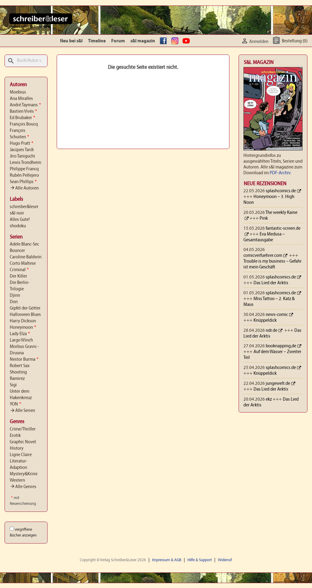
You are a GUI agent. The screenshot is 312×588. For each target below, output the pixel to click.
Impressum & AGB (166, 560)
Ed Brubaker (22, 117)
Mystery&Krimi (23, 474)
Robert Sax (20, 365)
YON (15, 404)
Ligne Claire (21, 454)
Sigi (13, 385)
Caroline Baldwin (25, 257)
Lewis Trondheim (25, 162)
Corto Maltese (23, 263)
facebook (164, 41)
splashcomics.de (281, 191)
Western (17, 480)
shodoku (18, 226)
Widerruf (225, 560)
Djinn (15, 295)
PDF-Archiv (280, 173)
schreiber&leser (24, 206)
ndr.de (271, 330)
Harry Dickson (23, 321)
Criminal (19, 269)
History (16, 448)
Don (14, 301)
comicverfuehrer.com (262, 255)
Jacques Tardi (22, 149)
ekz (269, 399)
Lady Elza (20, 333)
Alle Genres (23, 486)
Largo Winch (21, 340)
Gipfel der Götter (25, 308)
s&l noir (17, 213)
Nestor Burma (24, 359)
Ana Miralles (21, 98)
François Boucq (24, 124)
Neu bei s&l (71, 41)
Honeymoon (23, 327)
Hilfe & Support (199, 560)
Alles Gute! (20, 219)
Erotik (15, 435)
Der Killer (18, 276)
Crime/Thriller (23, 429)
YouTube (187, 41)
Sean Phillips (23, 181)
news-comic (277, 314)
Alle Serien (22, 410)
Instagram (176, 41)
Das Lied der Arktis (271, 283)
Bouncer (17, 250)
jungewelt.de (278, 383)
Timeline (97, 41)
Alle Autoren (24, 188)
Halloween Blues (25, 314)
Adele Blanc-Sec (24, 244)
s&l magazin (142, 41)
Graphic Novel (23, 442)
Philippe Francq (24, 169)
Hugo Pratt (21, 143)
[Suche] (26, 61)
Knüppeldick (265, 320)
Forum (118, 41)
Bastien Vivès (23, 111)
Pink (264, 218)
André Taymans (25, 105)
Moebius (18, 92)
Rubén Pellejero (24, 175)
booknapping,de (281, 346)
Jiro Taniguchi (22, 156)
